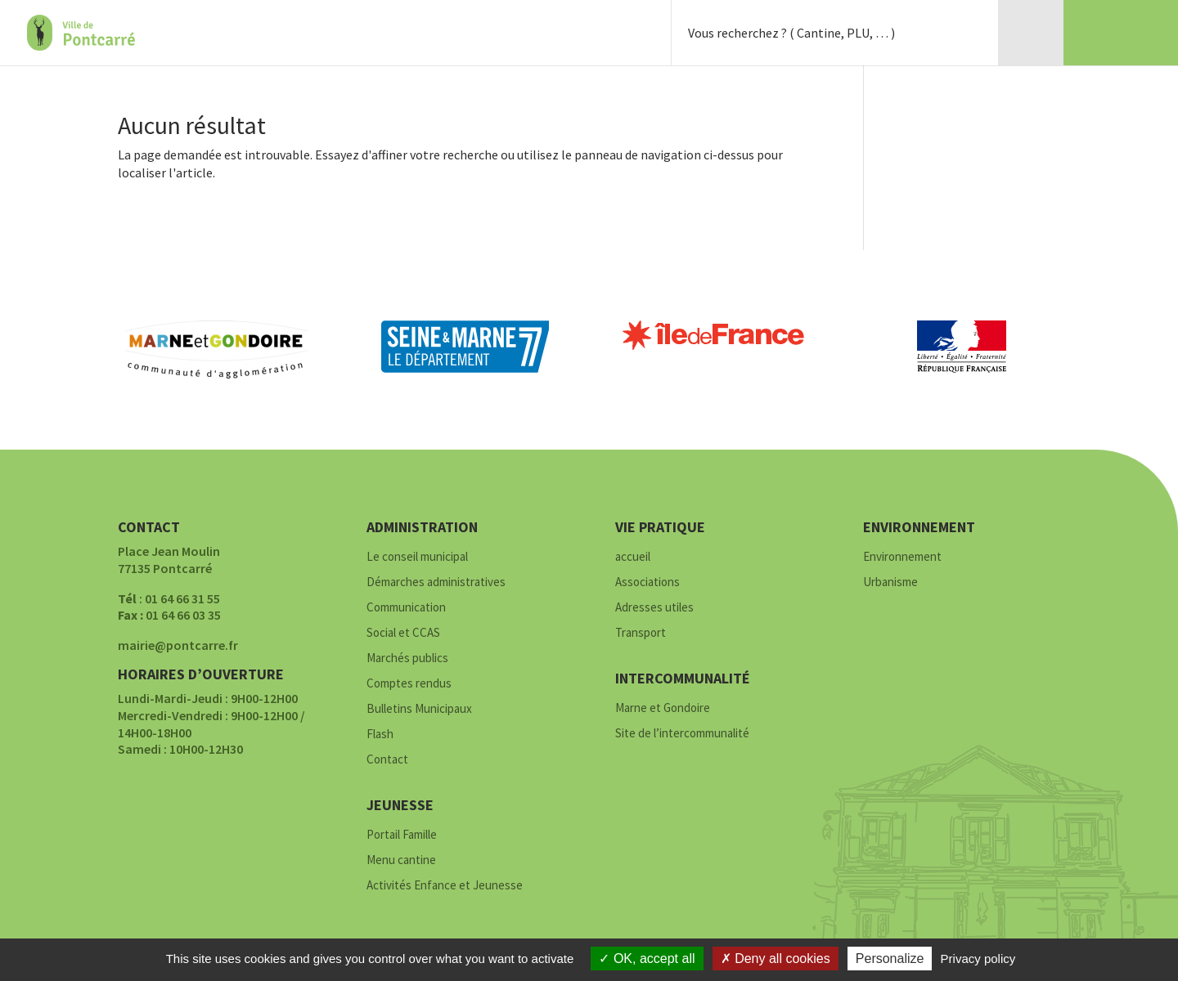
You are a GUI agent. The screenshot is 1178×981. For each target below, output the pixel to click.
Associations (647, 582)
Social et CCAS (403, 633)
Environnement (902, 557)
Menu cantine (401, 860)
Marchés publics (407, 658)
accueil (632, 557)
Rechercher (965, 32)
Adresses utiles (654, 608)
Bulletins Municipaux (419, 709)
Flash (379, 734)
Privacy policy (978, 958)
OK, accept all (647, 958)
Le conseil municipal (417, 557)
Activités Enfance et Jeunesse (444, 886)
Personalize (890, 958)
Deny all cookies (775, 958)
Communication (406, 608)
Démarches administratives (436, 582)
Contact (387, 760)
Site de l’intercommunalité (682, 734)
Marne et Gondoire (662, 708)
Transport (640, 633)
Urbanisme (890, 582)
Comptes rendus (409, 684)
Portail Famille (401, 835)
